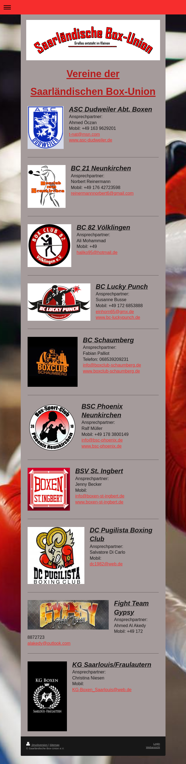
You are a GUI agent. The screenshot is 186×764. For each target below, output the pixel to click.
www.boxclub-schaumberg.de (111, 371)
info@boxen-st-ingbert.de (100, 496)
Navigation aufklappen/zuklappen (93, 7)
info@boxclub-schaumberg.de (112, 365)
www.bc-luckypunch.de (118, 317)
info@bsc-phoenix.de (102, 440)
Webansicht (153, 747)
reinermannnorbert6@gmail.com (102, 193)
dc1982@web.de (106, 564)
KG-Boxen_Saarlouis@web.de (102, 689)
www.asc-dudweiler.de (90, 140)
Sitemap (54, 744)
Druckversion (37, 744)
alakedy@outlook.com (49, 643)
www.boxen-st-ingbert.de (99, 502)
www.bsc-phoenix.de (102, 446)
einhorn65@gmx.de (115, 311)
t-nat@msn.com (84, 134)
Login (156, 743)
